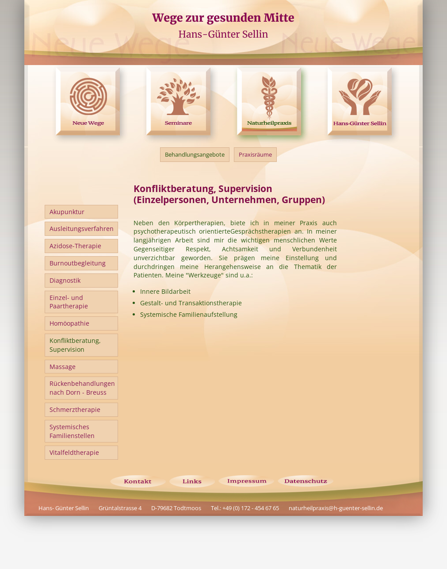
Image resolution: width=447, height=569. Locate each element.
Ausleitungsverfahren (82, 228)
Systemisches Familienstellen (72, 431)
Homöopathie (69, 323)
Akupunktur (67, 212)
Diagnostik (65, 280)
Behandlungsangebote (195, 154)
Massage (63, 366)
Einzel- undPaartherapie (69, 302)
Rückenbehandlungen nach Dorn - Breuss (82, 387)
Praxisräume (255, 154)
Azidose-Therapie (75, 246)
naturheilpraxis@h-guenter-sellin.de (336, 508)
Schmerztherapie (75, 409)
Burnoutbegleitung (78, 263)
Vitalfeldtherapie (74, 452)
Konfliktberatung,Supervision (75, 345)
